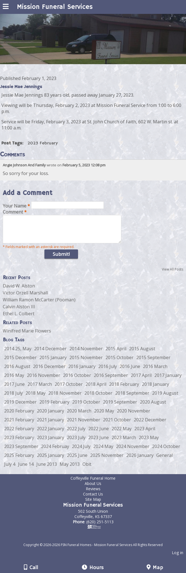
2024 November (132, 451)
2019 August (165, 398)
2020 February (19, 416)
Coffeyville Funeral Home (97, 483)
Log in (177, 557)
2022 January (50, 434)
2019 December (20, 407)
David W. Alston (19, 291)
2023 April (144, 434)
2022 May (122, 434)
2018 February (124, 389)
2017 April (141, 380)
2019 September (120, 407)
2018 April (96, 389)
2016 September (111, 380)
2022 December (150, 425)
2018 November (65, 398)
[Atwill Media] (98, 543)
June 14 (26, 469)
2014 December (50, 354)
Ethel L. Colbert (18, 319)
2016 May (14, 380)
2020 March (79, 416)
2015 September (153, 362)
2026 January (140, 460)
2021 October (117, 425)
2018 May (36, 398)
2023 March (124, 442)
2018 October (98, 398)
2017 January (168, 380)
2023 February (42, 143)
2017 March (39, 389)
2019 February (54, 407)
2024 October (166, 451)
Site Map (93, 504)
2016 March (155, 371)
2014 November (86, 354)
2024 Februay (55, 451)
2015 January (53, 362)
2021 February (19, 425)
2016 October (77, 380)
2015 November (86, 362)
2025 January (50, 460)
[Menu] (6, 7)
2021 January (50, 425)
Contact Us (93, 499)
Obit (86, 469)
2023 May (149, 442)
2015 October (119, 362)
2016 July (107, 371)
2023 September (21, 451)
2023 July (76, 442)
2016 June (130, 371)
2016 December (49, 371)
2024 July (81, 451)
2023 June (98, 442)
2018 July (13, 398)
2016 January (81, 371)
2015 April (115, 354)
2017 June (14, 389)
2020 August (153, 407)
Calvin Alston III (19, 312)
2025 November (107, 460)
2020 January (50, 416)
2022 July (76, 434)
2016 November (43, 380)
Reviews (93, 493)
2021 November (83, 425)
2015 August (142, 354)
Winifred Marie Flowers (27, 336)
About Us (93, 488)
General (164, 460)
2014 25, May (17, 354)
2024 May (103, 451)
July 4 (9, 469)
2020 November (133, 416)
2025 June (77, 460)
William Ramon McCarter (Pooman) (39, 305)
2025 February (19, 460)
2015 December (20, 362)
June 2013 (46, 469)
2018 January (155, 389)
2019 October (86, 407)
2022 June (98, 434)
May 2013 (70, 469)
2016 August (17, 371)
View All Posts (172, 274)
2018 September (132, 398)
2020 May (104, 416)
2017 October (69, 389)
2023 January (50, 442)
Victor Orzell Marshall (25, 298)
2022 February (19, 434)
